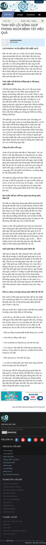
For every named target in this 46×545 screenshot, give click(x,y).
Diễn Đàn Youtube (9, 493)
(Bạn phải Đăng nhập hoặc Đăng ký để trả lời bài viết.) (28, 407)
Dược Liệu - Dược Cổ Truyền (12, 521)
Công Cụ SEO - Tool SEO (11, 459)
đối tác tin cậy (7, 471)
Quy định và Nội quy (39, 543)
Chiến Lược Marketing (10, 484)
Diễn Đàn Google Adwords (12, 487)
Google (20, 15)
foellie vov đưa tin (9, 512)
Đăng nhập (39, 2)
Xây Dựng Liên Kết (9, 462)
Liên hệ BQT (7, 502)
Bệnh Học (6, 524)
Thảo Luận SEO (8, 453)
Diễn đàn (8, 14)
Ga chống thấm (8, 474)
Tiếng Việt (28, 543)
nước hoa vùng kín (9, 534)
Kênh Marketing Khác (10, 496)
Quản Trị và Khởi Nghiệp (11, 499)
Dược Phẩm (7, 528)
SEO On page (7, 465)
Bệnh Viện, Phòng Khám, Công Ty (14, 531)
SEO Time (9, 541)
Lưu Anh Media (7, 468)
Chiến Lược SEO (8, 456)
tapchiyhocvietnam (9, 509)
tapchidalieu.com (8, 505)
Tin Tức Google (8, 450)
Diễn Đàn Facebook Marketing (13, 490)
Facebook (31, 15)
